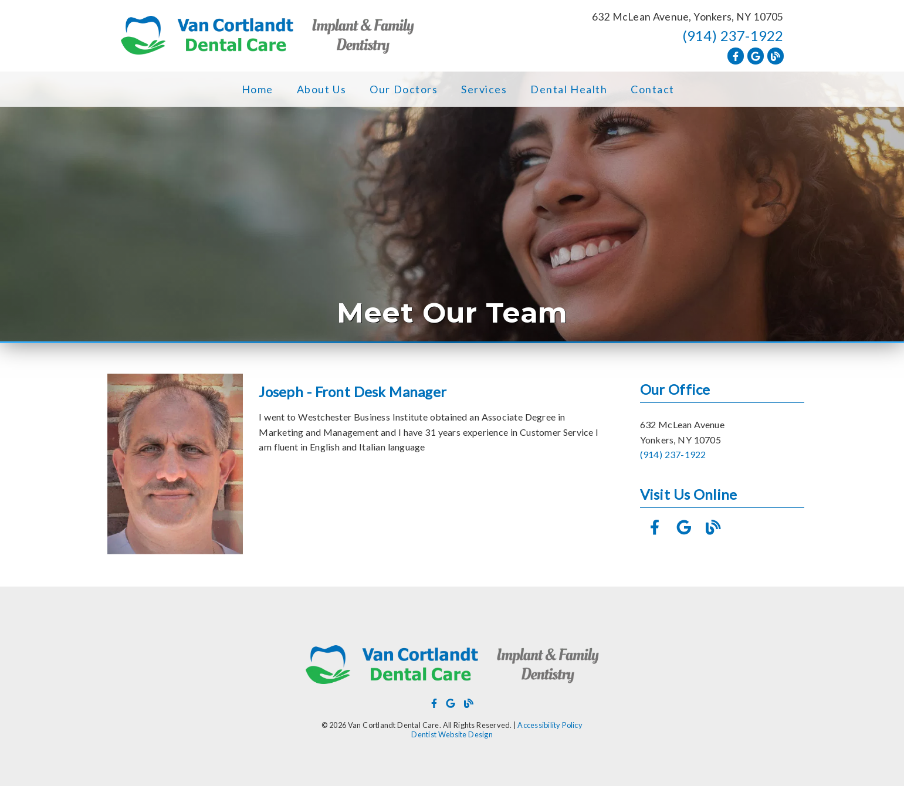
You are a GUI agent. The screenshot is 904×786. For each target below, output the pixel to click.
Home (257, 89)
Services (484, 89)
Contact (653, 89)
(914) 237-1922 (733, 35)
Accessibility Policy (550, 725)
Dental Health (568, 89)
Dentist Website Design (452, 734)
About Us (322, 89)
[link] (267, 36)
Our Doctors (404, 89)
